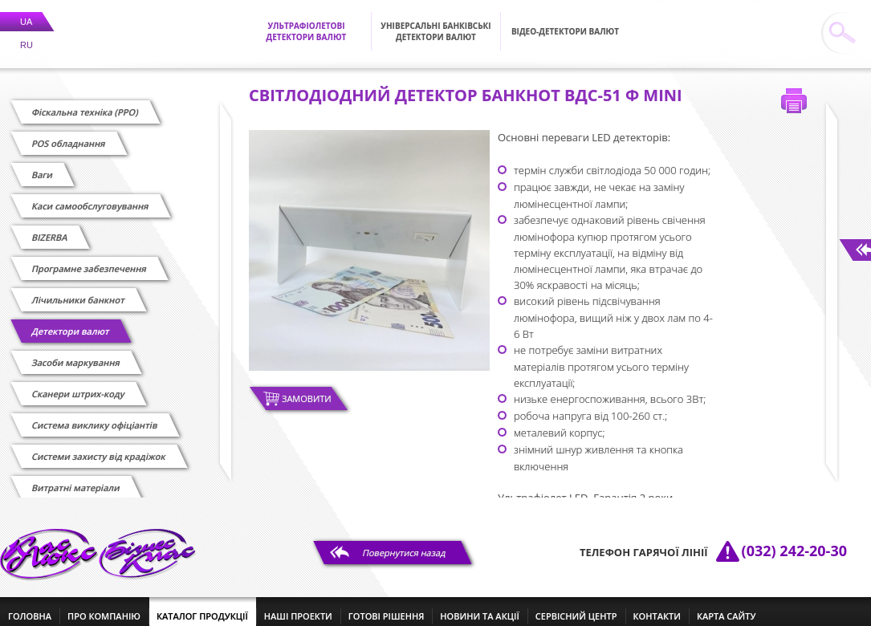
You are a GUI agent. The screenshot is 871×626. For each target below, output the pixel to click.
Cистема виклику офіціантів (95, 415)
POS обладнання (69, 134)
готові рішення (386, 606)
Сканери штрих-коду (78, 384)
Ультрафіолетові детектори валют (307, 21)
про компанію (103, 606)
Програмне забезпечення (89, 259)
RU (26, 35)
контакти (657, 606)
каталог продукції (202, 606)
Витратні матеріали (76, 478)
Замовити (307, 389)
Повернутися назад (404, 543)
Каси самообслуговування (90, 196)
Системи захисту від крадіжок (99, 447)
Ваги (43, 165)
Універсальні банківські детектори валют (435, 21)
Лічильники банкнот (78, 290)
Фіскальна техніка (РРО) (85, 102)
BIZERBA (50, 228)
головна (29, 606)
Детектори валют (71, 321)
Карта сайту (726, 606)
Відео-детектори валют (565, 21)
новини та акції (479, 606)
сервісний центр (576, 606)
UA (26, 12)
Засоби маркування (76, 353)
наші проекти (298, 606)
